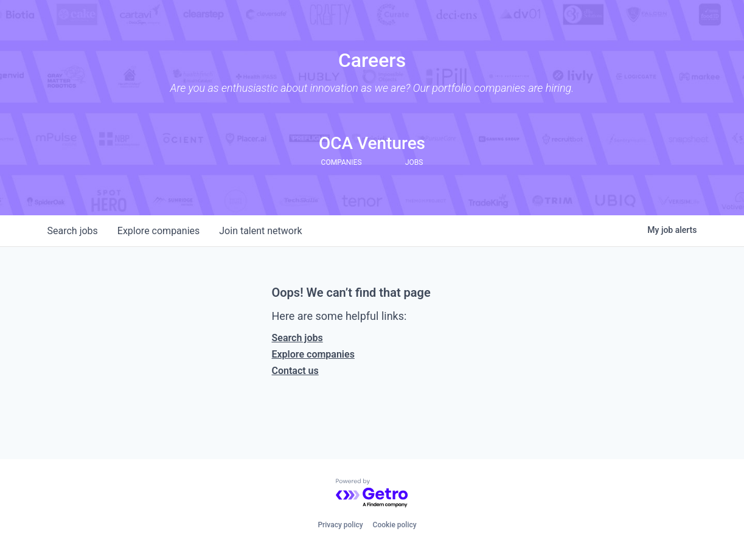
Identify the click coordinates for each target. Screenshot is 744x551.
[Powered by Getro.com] (372, 493)
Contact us (295, 370)
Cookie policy (395, 525)
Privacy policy (340, 525)
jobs (72, 231)
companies (158, 231)
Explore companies (313, 354)
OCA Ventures (372, 143)
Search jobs (297, 338)
